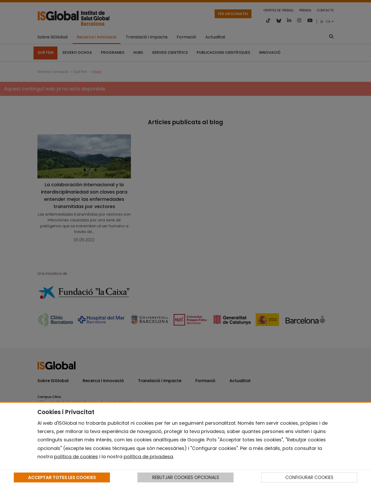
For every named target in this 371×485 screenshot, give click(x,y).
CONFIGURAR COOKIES (309, 477)
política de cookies (76, 456)
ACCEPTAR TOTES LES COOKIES (62, 477)
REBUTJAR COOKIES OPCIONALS (185, 477)
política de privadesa (148, 456)
